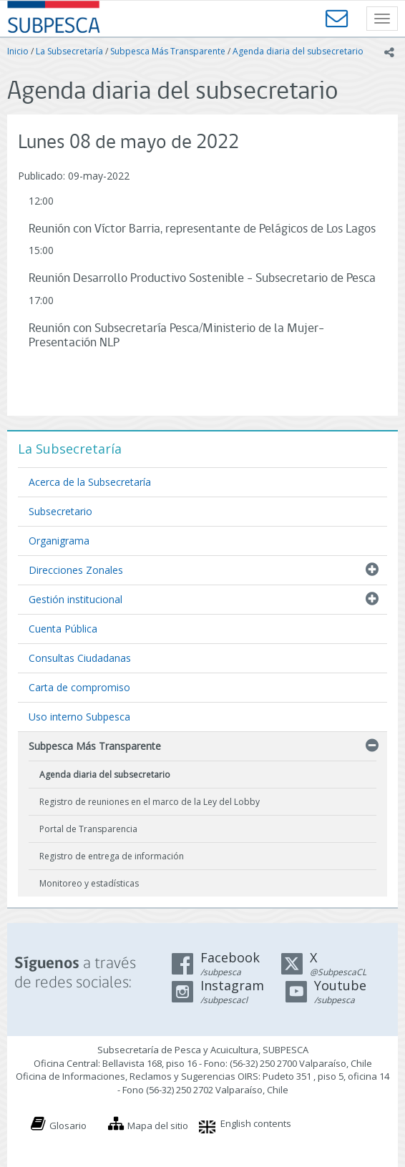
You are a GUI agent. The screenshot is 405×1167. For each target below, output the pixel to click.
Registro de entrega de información (111, 856)
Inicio (18, 51)
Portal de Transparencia (88, 829)
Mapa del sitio (157, 1125)
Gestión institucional (75, 599)
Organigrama (59, 540)
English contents (255, 1123)
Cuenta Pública (63, 628)
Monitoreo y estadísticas (89, 883)
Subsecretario (60, 511)
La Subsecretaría (69, 51)
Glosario (68, 1125)
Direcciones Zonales (76, 570)
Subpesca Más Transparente (167, 51)
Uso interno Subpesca (79, 716)
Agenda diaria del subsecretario (298, 51)
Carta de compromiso (79, 687)
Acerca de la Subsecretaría (90, 482)
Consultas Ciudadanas (80, 658)
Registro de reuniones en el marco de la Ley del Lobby (149, 802)
